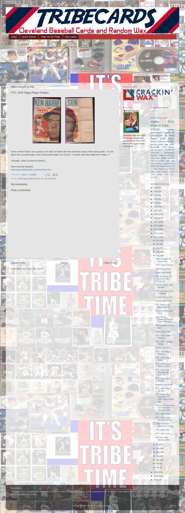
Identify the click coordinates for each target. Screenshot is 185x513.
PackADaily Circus (166, 169)
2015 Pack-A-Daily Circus (162, 125)
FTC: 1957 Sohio (163, 434)
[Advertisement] (92, 61)
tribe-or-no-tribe (157, 161)
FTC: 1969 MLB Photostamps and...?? (162, 372)
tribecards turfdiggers (162, 153)
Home (14, 36)
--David (23, 174)
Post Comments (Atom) (33, 269)
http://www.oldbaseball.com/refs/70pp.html (31, 170)
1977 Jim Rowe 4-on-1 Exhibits (165, 292)
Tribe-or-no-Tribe (50, 36)
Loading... (127, 153)
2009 (156, 472)
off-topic (170, 155)
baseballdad (169, 163)
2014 (156, 222)
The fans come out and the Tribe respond (164, 278)
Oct (158, 248)
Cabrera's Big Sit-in (164, 384)
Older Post (109, 262)
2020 (156, 199)
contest (171, 158)
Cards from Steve (163, 273)
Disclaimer (70, 36)
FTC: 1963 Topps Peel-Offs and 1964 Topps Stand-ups (165, 398)
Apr (158, 456)
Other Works (29, 36)
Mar (158, 460)
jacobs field (162, 174)
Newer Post (18, 262)
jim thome (168, 147)
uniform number (166, 141)
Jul (157, 445)
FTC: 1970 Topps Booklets (163, 353)
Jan (158, 467)
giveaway (155, 147)
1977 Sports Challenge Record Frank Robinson (164, 319)
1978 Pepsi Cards (163, 269)
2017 (156, 210)
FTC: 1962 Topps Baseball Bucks (163, 419)
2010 (156, 237)
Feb (158, 463)
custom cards (157, 144)
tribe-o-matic (156, 163)
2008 (156, 476)
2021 (156, 195)
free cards (169, 144)
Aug (158, 255)
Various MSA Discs (164, 301)
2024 (156, 188)
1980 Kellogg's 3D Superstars (163, 260)
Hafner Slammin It (163, 348)
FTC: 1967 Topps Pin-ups (163, 389)
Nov (158, 244)
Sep (158, 252)
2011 (156, 233)
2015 (156, 218)
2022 (156, 191)
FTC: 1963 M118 (163, 414)
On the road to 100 (164, 297)
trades (155, 121)
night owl (170, 161)
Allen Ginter (160, 158)
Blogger (108, 506)
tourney (170, 129)
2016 (156, 214)
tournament (157, 132)
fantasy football (158, 155)
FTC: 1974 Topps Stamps (163, 336)
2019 (156, 203)
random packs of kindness (162, 150)
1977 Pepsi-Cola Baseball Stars (163, 306)
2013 (156, 226)
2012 (156, 229)
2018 (156, 207)
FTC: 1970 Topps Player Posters (163, 365)
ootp (155, 169)
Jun (158, 448)
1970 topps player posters (29, 178)
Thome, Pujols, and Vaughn (164, 286)
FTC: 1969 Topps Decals (163, 379)
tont (152, 158)
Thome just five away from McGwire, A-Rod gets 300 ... (165, 407)
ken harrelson (50, 178)
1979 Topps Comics (164, 265)
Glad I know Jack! (163, 332)
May (158, 452)
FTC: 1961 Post (162, 430)
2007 (156, 480)
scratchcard (157, 135)
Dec (158, 240)
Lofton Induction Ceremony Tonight (164, 425)
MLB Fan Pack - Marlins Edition (163, 438)
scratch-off (168, 132)
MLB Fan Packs (158, 166)
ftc (42, 178)
